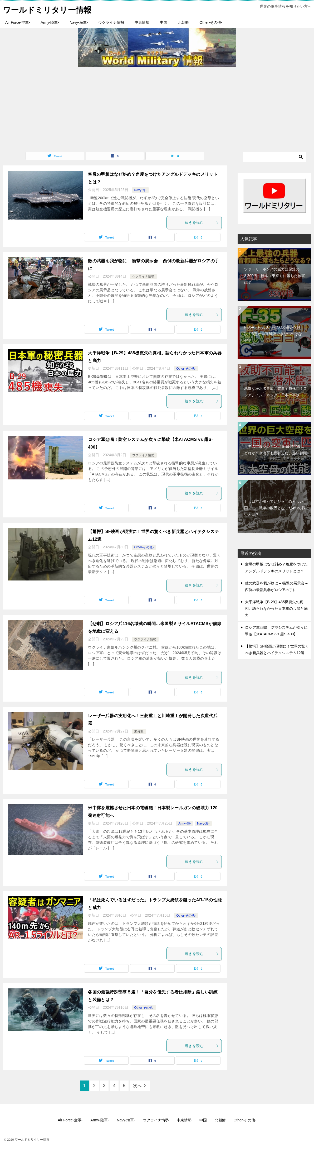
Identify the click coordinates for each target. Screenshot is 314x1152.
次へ (137, 1085)
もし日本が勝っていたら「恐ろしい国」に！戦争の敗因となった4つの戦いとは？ (274, 507)
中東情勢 (142, 22)
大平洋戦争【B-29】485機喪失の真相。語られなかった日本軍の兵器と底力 (276, 608)
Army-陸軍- (50, 22)
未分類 (139, 731)
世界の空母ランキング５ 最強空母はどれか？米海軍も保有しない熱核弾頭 (275, 449)
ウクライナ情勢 (111, 22)
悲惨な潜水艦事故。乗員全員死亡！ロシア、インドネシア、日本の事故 (275, 391)
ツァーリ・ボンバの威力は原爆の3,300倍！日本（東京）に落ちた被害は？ (274, 275)
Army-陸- (184, 823)
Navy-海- (140, 190)
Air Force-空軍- (17, 22)
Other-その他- (210, 22)
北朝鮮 (183, 22)
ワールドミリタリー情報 (47, 9)
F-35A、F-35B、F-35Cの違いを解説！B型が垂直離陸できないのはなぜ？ (273, 333)
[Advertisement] (157, 107)
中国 (163, 22)
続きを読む (202, 222)
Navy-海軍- (79, 22)
